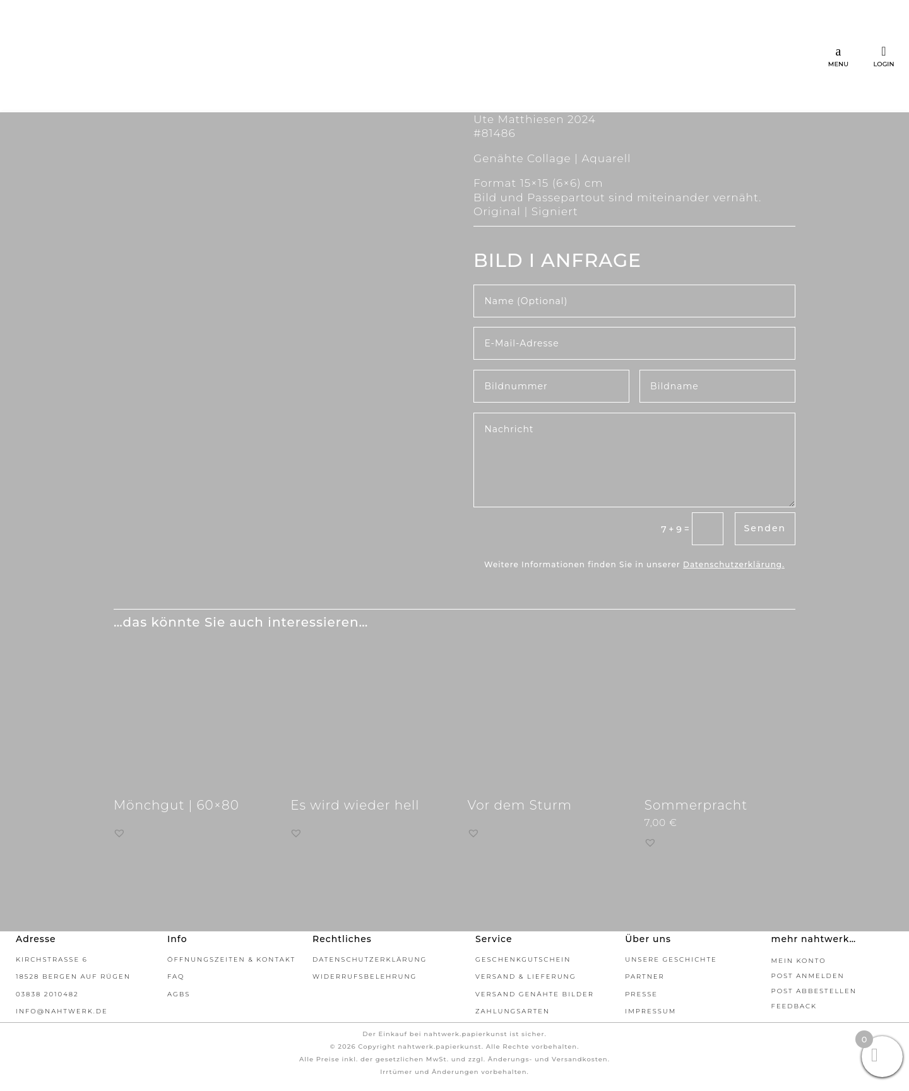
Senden (765, 528)
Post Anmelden (808, 976)
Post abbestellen (814, 991)
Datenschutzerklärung (732, 564)
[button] (119, 833)
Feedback (794, 1006)
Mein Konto (798, 961)
